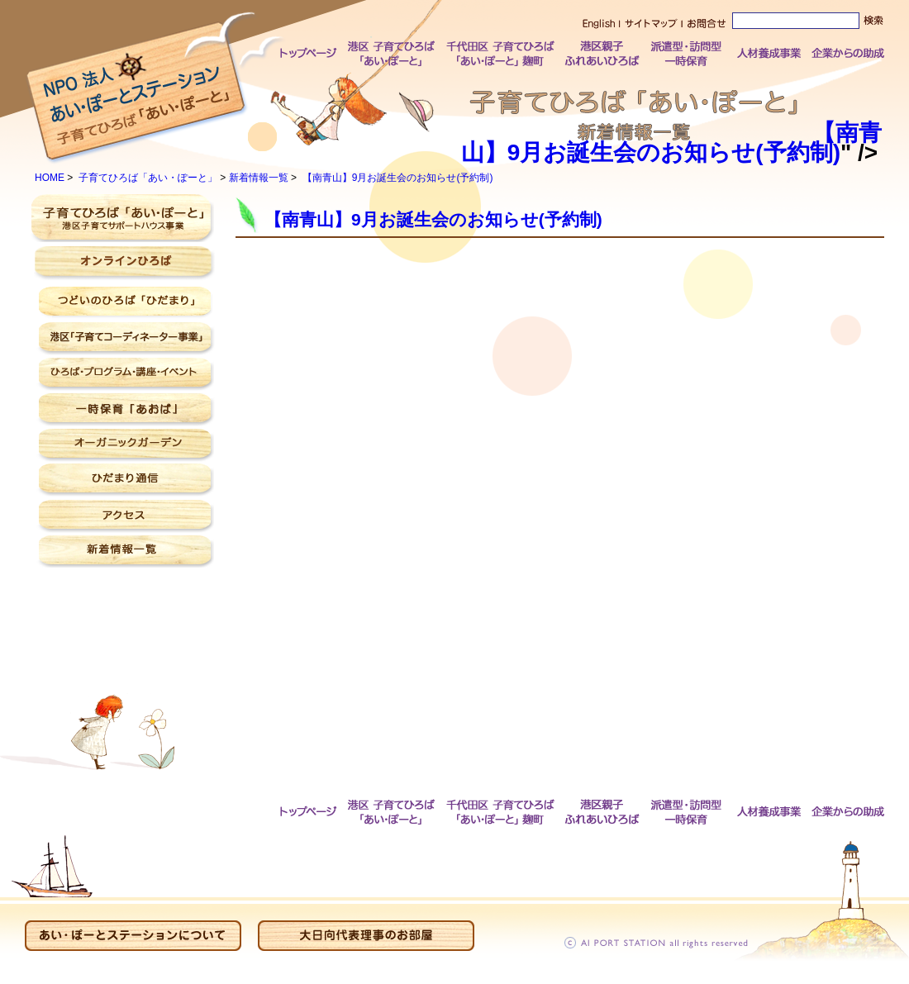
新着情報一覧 (258, 177)
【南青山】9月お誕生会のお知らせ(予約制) (670, 142)
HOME (49, 177)
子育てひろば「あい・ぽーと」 (148, 177)
